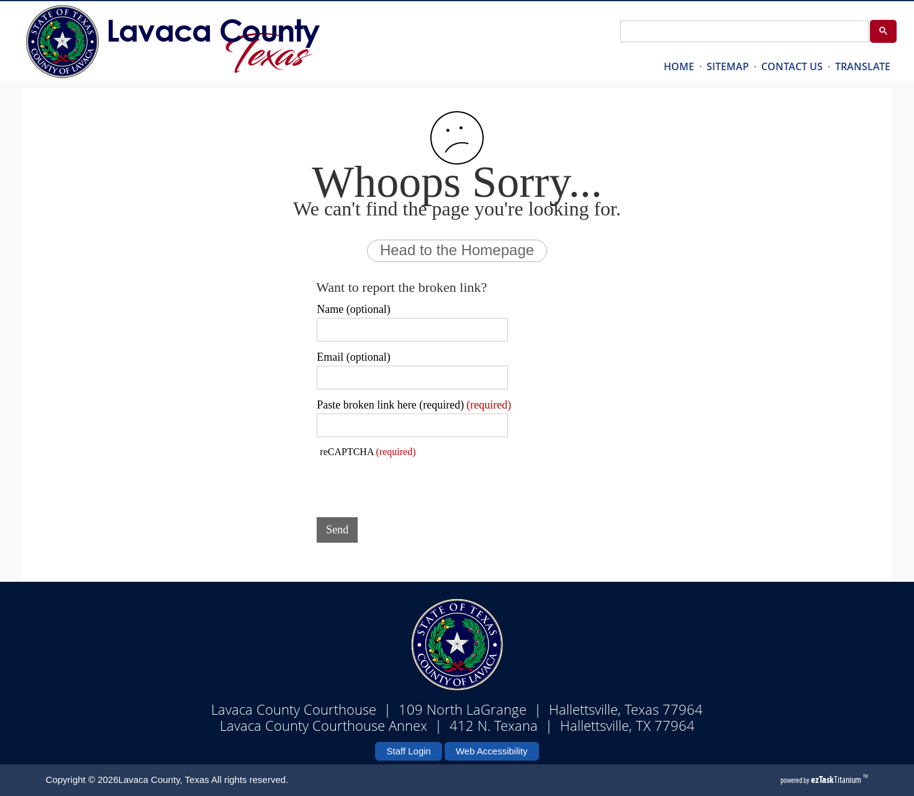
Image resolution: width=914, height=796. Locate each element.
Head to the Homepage (457, 250)
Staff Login (408, 751)
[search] (743, 31)
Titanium (837, 779)
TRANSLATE (862, 66)
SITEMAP (728, 66)
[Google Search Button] (883, 31)
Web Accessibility (492, 751)
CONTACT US (792, 66)
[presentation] (411, 483)
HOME (679, 66)
